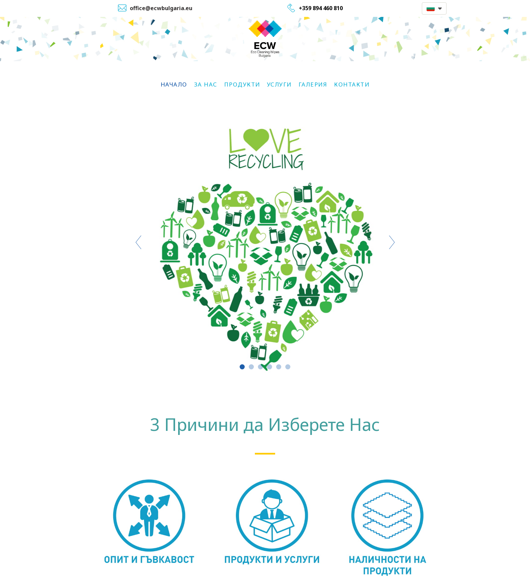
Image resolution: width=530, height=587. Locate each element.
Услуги (279, 84)
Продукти (242, 84)
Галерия (313, 84)
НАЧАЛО (174, 84)
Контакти (351, 84)
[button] (434, 8)
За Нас (205, 84)
